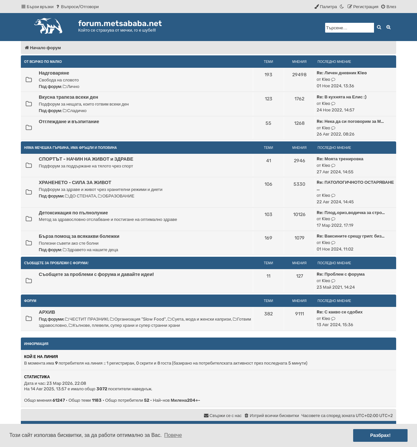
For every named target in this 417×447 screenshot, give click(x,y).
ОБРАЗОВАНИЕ (116, 196)
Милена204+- (185, 400)
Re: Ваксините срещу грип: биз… (350, 236)
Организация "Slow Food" (137, 319)
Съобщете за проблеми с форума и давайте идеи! (96, 274)
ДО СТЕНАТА (80, 196)
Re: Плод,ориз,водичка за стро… (351, 212)
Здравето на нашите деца (90, 249)
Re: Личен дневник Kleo (342, 72)
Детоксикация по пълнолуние (73, 213)
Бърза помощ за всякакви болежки (79, 236)
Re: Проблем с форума (341, 274)
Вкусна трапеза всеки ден (68, 97)
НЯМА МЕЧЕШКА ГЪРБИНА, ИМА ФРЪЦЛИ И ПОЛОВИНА (70, 148)
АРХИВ (47, 312)
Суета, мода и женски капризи (199, 319)
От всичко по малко (43, 62)
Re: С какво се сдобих (340, 312)
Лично (71, 86)
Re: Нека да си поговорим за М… (350, 121)
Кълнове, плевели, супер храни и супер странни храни (124, 325)
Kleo (326, 79)
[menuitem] (77, 6)
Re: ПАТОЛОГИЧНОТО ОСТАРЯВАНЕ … (355, 185)
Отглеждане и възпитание (69, 121)
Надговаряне (54, 73)
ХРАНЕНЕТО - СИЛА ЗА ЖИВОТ (75, 182)
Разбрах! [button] (380, 435)
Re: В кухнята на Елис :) (342, 96)
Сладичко (75, 110)
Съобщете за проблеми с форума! (56, 263)
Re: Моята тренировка (340, 158)
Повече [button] (173, 435)
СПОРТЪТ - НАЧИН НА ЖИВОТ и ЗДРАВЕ (86, 159)
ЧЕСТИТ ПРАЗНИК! (86, 319)
